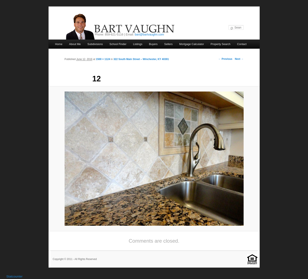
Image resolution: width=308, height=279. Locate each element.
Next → (239, 58)
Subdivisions (95, 44)
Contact (242, 44)
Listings (137, 44)
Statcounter (14, 276)
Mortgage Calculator (191, 44)
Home (58, 44)
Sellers (168, 44)
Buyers (153, 44)
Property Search (221, 44)
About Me (75, 44)
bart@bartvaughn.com (149, 34)
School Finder (118, 44)
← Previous (225, 58)
